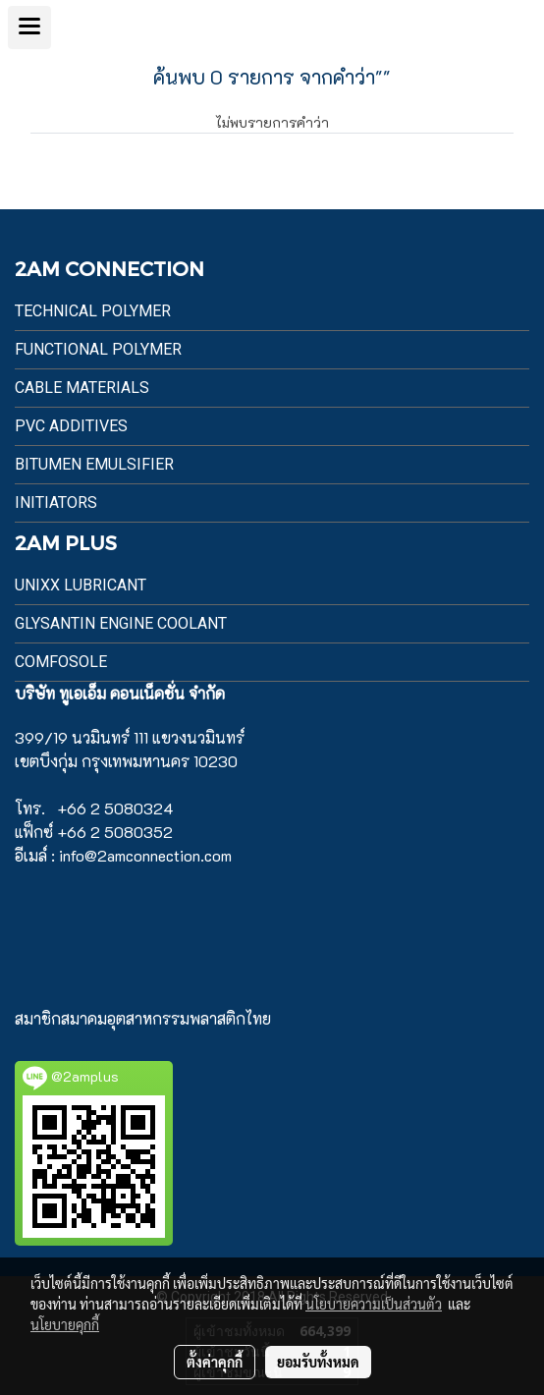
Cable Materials (82, 387)
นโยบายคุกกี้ (64, 1324)
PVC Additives (71, 426)
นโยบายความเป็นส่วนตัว (373, 1303)
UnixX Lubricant (80, 585)
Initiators (56, 502)
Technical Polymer (93, 311)
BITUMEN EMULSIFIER (94, 464)
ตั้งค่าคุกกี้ (215, 1361)
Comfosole (61, 661)
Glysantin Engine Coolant (121, 623)
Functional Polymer (98, 349)
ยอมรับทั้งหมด (318, 1361)
